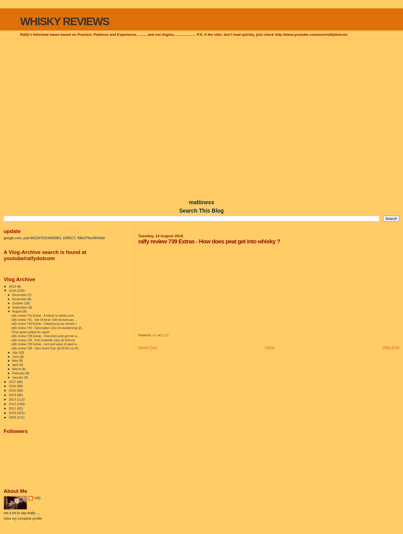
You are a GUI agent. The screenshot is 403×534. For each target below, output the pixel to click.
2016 (13, 386)
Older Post (390, 347)
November (19, 299)
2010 (13, 413)
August (17, 311)
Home (270, 347)
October (18, 303)
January (18, 377)
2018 (13, 290)
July (15, 352)
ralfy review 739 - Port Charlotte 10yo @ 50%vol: (43, 340)
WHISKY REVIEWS (64, 21)
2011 (13, 408)
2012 (13, 404)
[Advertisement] (201, 80)
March (17, 369)
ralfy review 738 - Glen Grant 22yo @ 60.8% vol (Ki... (46, 348)
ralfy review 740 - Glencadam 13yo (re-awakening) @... (47, 328)
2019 (13, 286)
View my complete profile (23, 519)
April (15, 364)
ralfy (37, 498)
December (19, 295)
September (20, 307)
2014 (13, 395)
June (16, 356)
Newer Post (147, 347)
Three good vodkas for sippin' (30, 332)
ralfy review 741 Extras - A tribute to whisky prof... (43, 315)
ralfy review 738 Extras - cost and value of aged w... (45, 344)
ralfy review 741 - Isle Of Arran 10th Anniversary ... (44, 319)
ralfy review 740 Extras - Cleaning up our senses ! (43, 323)
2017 (13, 382)
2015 (13, 390)
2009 (13, 417)
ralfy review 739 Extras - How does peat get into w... (45, 336)
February (19, 373)
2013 (13, 399)
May (15, 360)
